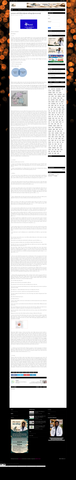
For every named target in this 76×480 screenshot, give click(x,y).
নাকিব (59, 116)
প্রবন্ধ (56, 120)
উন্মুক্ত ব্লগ (45, 9)
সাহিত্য (24, 9)
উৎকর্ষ (49, 103)
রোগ (60, 140)
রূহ (57, 140)
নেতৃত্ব (61, 118)
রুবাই (55, 140)
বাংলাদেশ (50, 127)
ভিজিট (58, 131)
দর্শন (60, 114)
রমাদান (49, 140)
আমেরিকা (63, 96)
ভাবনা (53, 131)
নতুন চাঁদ (50, 116)
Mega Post (20, 9)
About (16, 0)
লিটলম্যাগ (50, 142)
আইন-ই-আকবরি (60, 94)
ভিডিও (61, 131)
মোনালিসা (60, 136)
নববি (17, 372)
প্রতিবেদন (54, 120)
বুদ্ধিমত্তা (57, 129)
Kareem (54, 90)
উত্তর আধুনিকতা (53, 103)
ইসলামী (56, 101)
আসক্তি (58, 98)
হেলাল (58, 153)
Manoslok (19, 458)
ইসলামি (49, 101)
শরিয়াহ (57, 142)
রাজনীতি (52, 140)
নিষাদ (59, 118)
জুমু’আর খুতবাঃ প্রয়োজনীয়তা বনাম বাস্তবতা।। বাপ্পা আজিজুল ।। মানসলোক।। (40, 417)
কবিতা (49, 105)
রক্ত (51, 138)
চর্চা (53, 109)
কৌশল (49, 107)
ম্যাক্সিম (63, 136)
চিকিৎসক (60, 109)
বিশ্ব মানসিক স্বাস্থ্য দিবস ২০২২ (58, 127)
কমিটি (55, 105)
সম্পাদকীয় (36, 9)
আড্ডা (49, 96)
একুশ (57, 103)
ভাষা (55, 131)
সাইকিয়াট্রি (28, 372)
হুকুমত (55, 153)
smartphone (51, 94)
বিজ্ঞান (53, 127)
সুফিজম (54, 151)
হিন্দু (52, 153)
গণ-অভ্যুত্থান (58, 107)
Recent (54, 92)
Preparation (58, 90)
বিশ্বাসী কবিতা (50, 129)
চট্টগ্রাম (51, 109)
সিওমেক (61, 149)
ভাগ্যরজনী (50, 131)
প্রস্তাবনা (59, 120)
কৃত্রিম (63, 105)
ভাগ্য (62, 129)
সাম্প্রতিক (15, 9)
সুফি (51, 151)
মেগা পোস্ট (56, 136)
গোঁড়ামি (62, 107)
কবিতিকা (52, 105)
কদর (62, 103)
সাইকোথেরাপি (35, 372)
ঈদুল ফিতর (62, 101)
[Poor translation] (4, 465)
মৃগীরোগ (53, 136)
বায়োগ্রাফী (58, 125)
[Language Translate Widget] (53, 174)
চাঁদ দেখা (57, 109)
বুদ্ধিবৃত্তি (54, 129)
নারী (62, 116)
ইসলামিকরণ (53, 101)
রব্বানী (56, 138)
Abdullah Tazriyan (38, 458)
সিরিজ (49, 151)
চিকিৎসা (15, 372)
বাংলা (61, 125)
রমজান (62, 138)
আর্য (51, 98)
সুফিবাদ (57, 151)
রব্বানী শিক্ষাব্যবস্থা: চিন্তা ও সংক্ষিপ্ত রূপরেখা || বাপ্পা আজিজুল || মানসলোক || (40, 426)
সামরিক (61, 147)
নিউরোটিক (21, 372)
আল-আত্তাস (54, 98)
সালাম (52, 149)
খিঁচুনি (52, 107)
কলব (58, 105)
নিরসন (56, 118)
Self (57, 92)
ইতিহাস (61, 98)
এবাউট (40, 9)
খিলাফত (55, 107)
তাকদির (49, 114)
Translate (54, 175)
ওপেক (60, 103)
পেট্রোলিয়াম (50, 120)
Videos (50, 9)
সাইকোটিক (31, 372)
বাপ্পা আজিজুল (50, 125)
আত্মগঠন (52, 96)
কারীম (60, 105)
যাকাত (49, 138)
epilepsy (50, 90)
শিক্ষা (62, 142)
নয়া (57, 116)
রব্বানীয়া (59, 138)
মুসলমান (49, 136)
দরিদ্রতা (58, 114)
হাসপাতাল (50, 153)
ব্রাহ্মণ (60, 129)
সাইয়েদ (58, 147)
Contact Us (14, 0)
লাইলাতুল (63, 140)
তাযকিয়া (53, 114)
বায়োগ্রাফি (54, 125)
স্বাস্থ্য (28, 9)
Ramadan (50, 92)
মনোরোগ (24, 372)
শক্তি (52, 142)
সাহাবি (55, 149)
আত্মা (55, 96)
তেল (55, 114)
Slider (60, 92)
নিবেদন (53, 118)
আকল (63, 94)
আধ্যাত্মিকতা (59, 96)
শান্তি (60, 142)
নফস (52, 116)
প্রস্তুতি (62, 120)
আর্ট (49, 98)
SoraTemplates (28, 458)
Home (11, 0)
